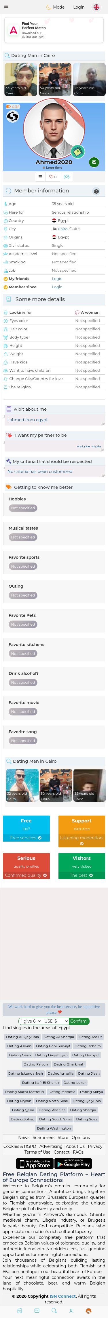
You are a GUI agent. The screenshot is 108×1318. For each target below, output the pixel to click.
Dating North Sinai (52, 1101)
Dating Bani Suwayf (53, 1046)
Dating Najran (19, 1101)
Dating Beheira (88, 1046)
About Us (75, 1146)
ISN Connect (63, 1296)
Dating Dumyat (85, 1055)
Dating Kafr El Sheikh (40, 1082)
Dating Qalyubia (87, 1101)
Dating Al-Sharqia (58, 1037)
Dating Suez (86, 1119)
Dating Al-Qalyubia (22, 1037)
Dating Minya (91, 1092)
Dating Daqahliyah (51, 1055)
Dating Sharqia (83, 1110)
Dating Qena (23, 1110)
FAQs (78, 1152)
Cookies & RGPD (19, 1146)
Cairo (62, 228)
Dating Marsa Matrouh (24, 1092)
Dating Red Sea (52, 1110)
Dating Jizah (89, 1073)
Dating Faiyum (36, 1064)
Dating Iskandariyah (25, 1073)
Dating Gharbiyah (69, 1064)
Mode (55, 7)
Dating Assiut (90, 1037)
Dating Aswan (19, 1046)
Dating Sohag (23, 1119)
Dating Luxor (74, 1082)
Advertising (50, 1146)
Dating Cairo (20, 1055)
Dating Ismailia (61, 1073)
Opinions (80, 1137)
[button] (6, 6)
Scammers (43, 1137)
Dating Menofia (61, 1092)
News (23, 1137)
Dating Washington (54, 1128)
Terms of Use (37, 1152)
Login (79, 7)
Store (63, 1137)
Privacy (95, 1146)
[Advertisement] (54, 30)
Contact (62, 1152)
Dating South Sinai (55, 1119)
